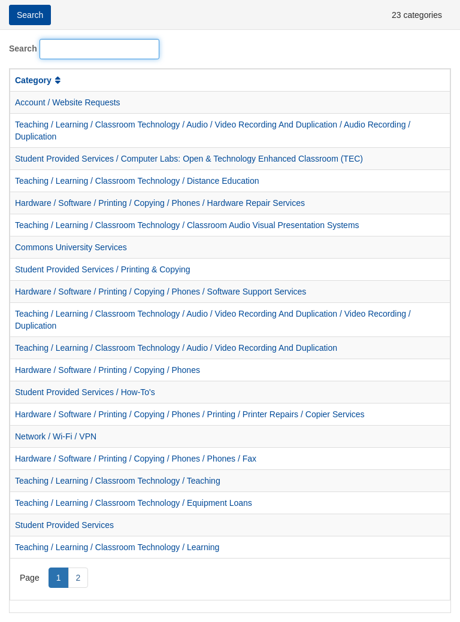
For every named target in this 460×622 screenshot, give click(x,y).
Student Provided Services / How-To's (85, 392)
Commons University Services (71, 247)
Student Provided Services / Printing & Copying (102, 269)
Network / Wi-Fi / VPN (55, 436)
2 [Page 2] (78, 577)
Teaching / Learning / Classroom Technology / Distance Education (137, 181)
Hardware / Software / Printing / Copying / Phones (107, 370)
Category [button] (39, 80)
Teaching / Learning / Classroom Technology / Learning (117, 547)
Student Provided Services (64, 525)
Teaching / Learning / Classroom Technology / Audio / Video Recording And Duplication (176, 348)
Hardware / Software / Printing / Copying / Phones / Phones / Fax (135, 458)
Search (23, 48)
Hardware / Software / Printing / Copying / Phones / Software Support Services (160, 291)
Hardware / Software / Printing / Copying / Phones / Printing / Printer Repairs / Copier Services (190, 414)
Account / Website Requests (67, 102)
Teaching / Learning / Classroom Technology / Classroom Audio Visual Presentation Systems (187, 225)
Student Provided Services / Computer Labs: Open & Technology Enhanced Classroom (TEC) (189, 158)
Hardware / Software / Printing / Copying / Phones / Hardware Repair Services (160, 203)
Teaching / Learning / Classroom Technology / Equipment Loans (133, 503)
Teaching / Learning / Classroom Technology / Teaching (117, 481)
